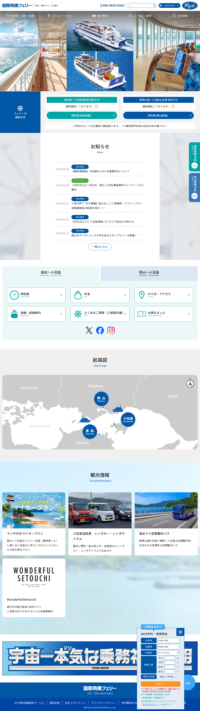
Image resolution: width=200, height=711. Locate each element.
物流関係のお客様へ (133, 703)
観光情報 (100, 16)
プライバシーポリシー (104, 703)
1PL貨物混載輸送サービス (29, 703)
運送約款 (55, 703)
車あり (163, 676)
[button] (93, 88)
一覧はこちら (100, 246)
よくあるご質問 (139, 16)
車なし (173, 676)
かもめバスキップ (150, 704)
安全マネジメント (75, 703)
